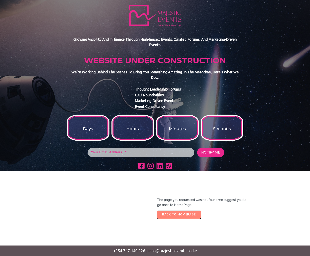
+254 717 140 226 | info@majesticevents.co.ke (155, 250)
